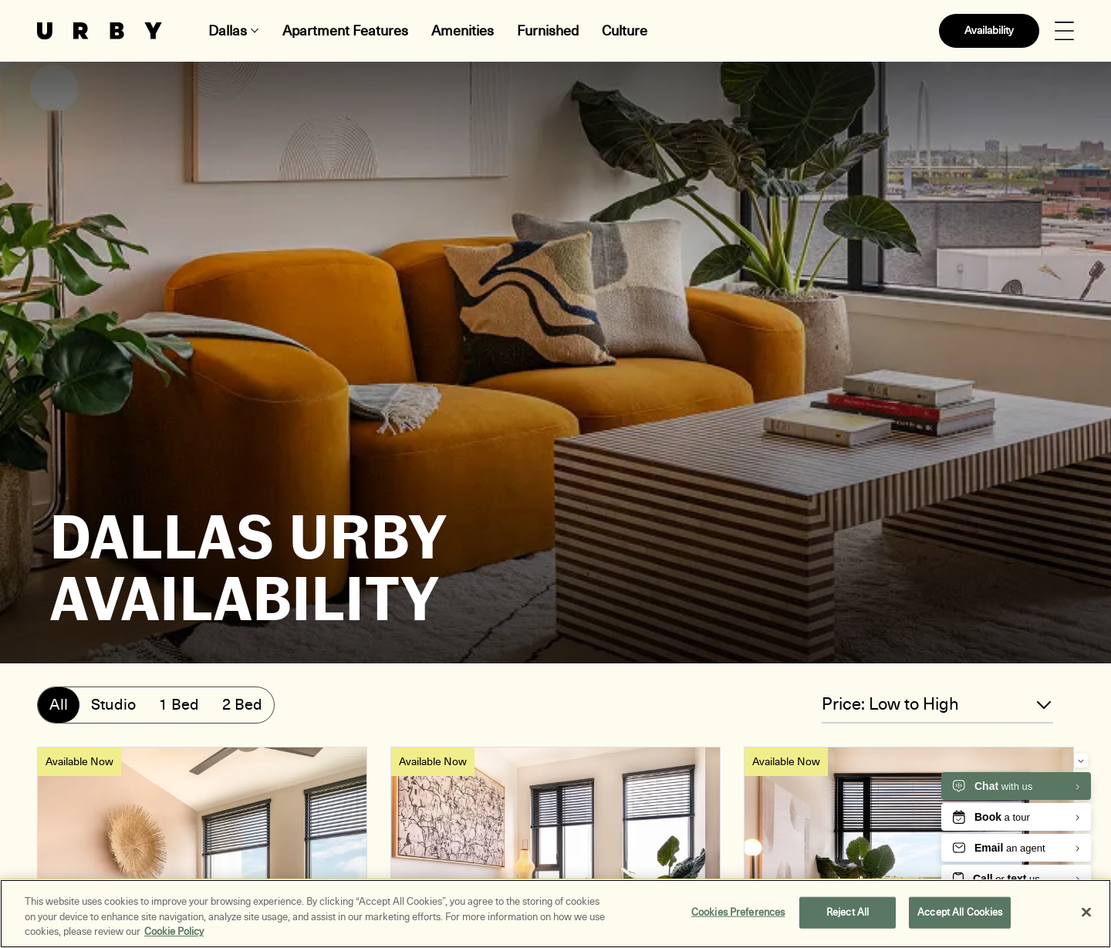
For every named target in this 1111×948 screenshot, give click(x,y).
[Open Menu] (1064, 31)
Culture (624, 30)
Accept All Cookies (959, 912)
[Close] (1086, 912)
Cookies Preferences (738, 912)
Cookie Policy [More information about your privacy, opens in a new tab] (174, 932)
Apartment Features (345, 30)
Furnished (548, 30)
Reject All (847, 912)
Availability (989, 30)
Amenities (462, 30)
